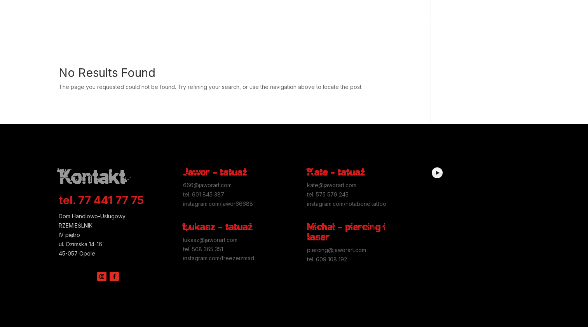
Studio (450, 22)
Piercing (227, 22)
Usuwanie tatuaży (408, 22)
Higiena (145, 22)
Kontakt (478, 22)
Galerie (109, 22)
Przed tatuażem (186, 22)
